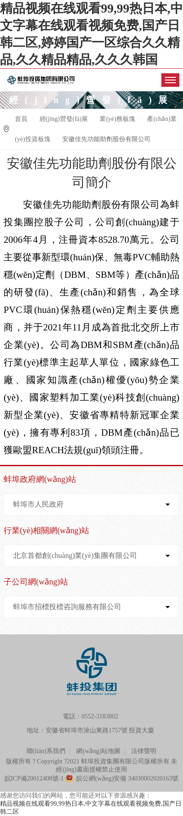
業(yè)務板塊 (117, 119)
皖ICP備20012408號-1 (34, 778)
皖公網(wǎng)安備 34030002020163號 (127, 778)
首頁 (21, 119)
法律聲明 (143, 751)
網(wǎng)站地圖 (98, 751)
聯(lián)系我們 (46, 751)
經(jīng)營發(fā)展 (64, 119)
